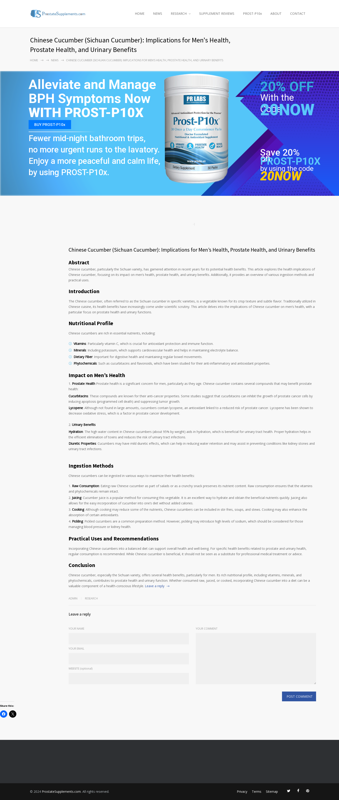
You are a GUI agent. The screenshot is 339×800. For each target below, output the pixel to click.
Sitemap (272, 791)
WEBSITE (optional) (80, 668)
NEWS (157, 13)
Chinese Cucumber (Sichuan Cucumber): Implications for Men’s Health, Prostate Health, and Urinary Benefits (192, 249)
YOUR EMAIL (76, 648)
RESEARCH (179, 13)
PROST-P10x (252, 13)
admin (73, 598)
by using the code (287, 168)
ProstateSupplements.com (61, 791)
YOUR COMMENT (207, 629)
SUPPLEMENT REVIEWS (216, 13)
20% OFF (287, 89)
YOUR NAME (76, 629)
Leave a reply (154, 586)
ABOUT (276, 13)
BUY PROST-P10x (49, 124)
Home (34, 60)
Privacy (242, 791)
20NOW (287, 110)
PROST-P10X (290, 161)
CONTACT (297, 13)
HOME (139, 13)
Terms (256, 791)
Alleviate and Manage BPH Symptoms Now (92, 91)
